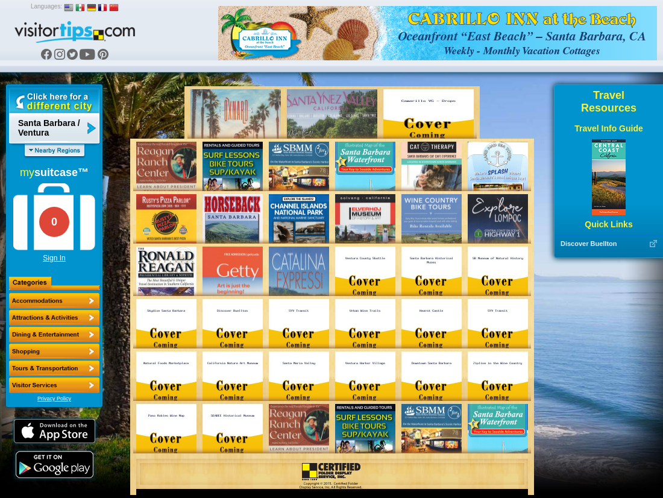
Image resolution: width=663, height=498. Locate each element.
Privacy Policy (54, 399)
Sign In (54, 258)
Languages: (46, 6)
